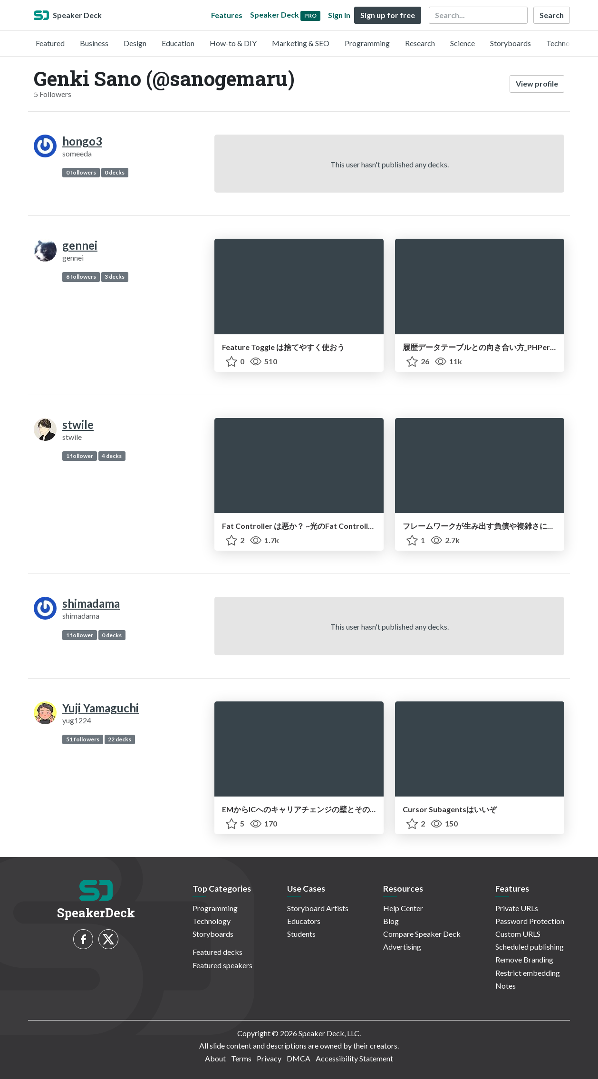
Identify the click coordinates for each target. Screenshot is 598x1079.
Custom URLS (517, 933)
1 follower (79, 455)
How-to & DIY (233, 43)
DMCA (298, 1058)
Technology (565, 43)
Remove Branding (524, 959)
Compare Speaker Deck (422, 933)
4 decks (112, 455)
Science (462, 43)
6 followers (81, 276)
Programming (367, 43)
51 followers (82, 739)
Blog (391, 920)
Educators (303, 920)
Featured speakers (222, 965)
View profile (537, 83)
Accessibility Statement (354, 1058)
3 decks (115, 276)
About (215, 1058)
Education (178, 43)
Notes (505, 985)
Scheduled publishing (529, 946)
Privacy (269, 1058)
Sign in (339, 14)
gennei (79, 245)
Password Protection (529, 920)
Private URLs (516, 908)
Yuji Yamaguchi (100, 708)
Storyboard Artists (317, 908)
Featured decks (217, 951)
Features (226, 14)
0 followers (81, 172)
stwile (78, 424)
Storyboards (510, 43)
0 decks (115, 172)
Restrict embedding (527, 972)
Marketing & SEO (300, 43)
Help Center (403, 908)
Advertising (402, 946)
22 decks (119, 739)
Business (94, 43)
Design (135, 43)
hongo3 (82, 141)
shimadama (91, 603)
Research (420, 43)
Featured (50, 43)
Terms (241, 1058)
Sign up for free (387, 14)
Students (301, 933)
